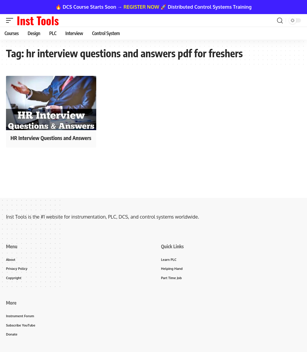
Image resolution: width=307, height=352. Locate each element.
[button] (11, 20)
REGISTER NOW (141, 7)
